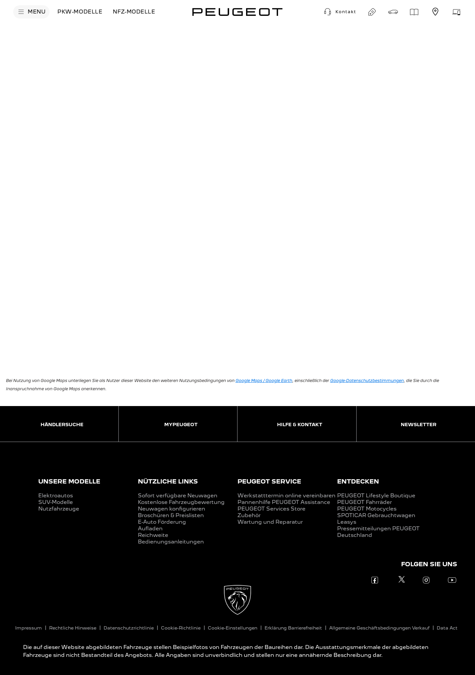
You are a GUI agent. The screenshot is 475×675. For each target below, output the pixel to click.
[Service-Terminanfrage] (456, 12)
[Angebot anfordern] (372, 12)
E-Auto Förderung (162, 522)
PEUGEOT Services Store (271, 509)
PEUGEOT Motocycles (366, 509)
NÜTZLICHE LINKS (168, 481)
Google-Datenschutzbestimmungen (367, 380)
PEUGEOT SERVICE (269, 481)
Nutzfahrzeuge (58, 509)
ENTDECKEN (358, 481)
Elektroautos (55, 495)
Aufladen (150, 528)
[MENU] (31, 12)
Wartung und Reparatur (270, 522)
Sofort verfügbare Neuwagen (177, 495)
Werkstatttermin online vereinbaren (286, 495)
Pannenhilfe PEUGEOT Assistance (284, 502)
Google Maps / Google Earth (264, 380)
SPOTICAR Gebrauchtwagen (376, 515)
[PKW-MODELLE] (79, 12)
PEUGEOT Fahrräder (364, 502)
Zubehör (249, 515)
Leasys (346, 522)
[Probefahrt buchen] (393, 12)
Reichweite (153, 535)
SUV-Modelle (55, 502)
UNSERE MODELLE (69, 481)
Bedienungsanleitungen (171, 542)
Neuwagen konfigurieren (171, 509)
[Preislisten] (414, 12)
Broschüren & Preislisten (171, 515)
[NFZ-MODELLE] (134, 12)
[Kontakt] (339, 12)
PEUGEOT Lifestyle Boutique (376, 495)
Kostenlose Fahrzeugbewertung (181, 502)
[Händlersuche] (435, 12)
